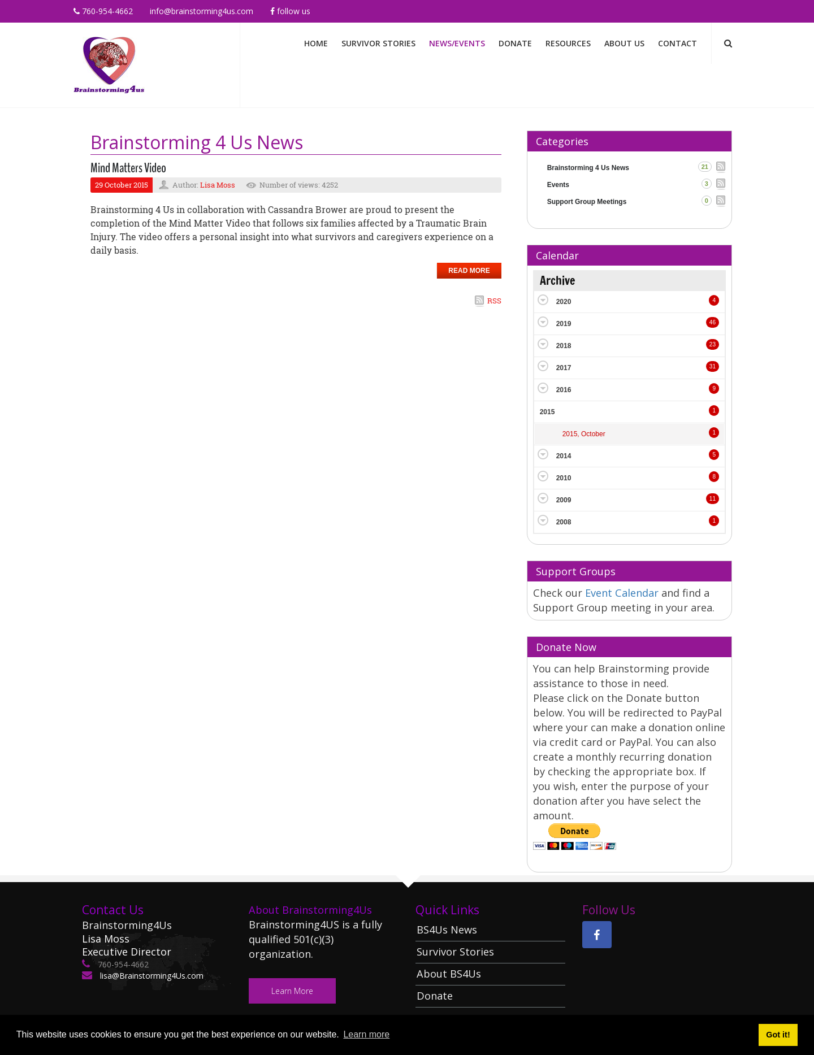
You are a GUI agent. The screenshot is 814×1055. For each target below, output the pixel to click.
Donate (515, 43)
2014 (563, 456)
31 (712, 366)
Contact (677, 43)
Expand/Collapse (543, 299)
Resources (568, 43)
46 (712, 322)
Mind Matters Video (128, 168)
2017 (563, 368)
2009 (563, 500)
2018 (563, 346)
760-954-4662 (103, 11)
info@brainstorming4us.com (201, 11)
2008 (563, 522)
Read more (469, 271)
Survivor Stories (378, 43)
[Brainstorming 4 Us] (109, 64)
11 (712, 499)
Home (316, 43)
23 (712, 344)
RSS (494, 301)
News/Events (457, 43)
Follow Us (290, 11)
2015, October (583, 434)
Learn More (292, 990)
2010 (563, 478)
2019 (563, 324)
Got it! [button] (778, 1034)
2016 (563, 390)
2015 (547, 412)
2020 (563, 302)
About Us (624, 43)
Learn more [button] (366, 1034)
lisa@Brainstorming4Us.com (151, 975)
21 (705, 166)
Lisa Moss (217, 185)
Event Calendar (623, 593)
